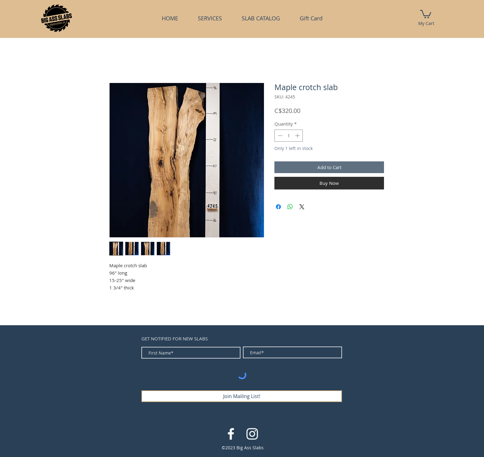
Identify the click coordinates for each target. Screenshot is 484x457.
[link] (425, 13)
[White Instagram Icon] (252, 434)
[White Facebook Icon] (231, 434)
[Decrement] (279, 135)
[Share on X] (302, 206)
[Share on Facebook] (278, 206)
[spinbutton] (289, 135)
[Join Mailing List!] (241, 396)
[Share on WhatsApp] (290, 206)
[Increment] (298, 135)
